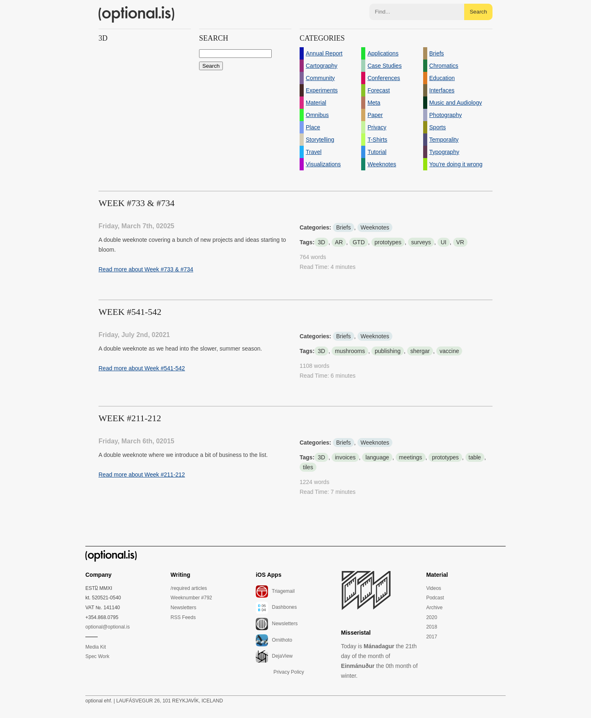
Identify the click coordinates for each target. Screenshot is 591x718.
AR (339, 242)
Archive (434, 607)
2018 (431, 627)
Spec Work (97, 656)
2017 (431, 637)
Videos (433, 588)
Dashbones (276, 607)
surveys (421, 242)
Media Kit (95, 647)
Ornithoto (274, 640)
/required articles (189, 588)
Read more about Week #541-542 (141, 368)
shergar (420, 351)
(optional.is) (136, 14)
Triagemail (275, 591)
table (475, 457)
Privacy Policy (288, 672)
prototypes (388, 242)
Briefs (343, 227)
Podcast (435, 598)
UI (444, 242)
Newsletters (184, 607)
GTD (359, 242)
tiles (308, 467)
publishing (388, 351)
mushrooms (350, 351)
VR (460, 242)
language (377, 457)
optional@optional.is (107, 627)
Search (478, 12)
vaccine (449, 351)
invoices (345, 457)
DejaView (274, 656)
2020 (431, 617)
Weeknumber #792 (191, 598)
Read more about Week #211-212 (141, 474)
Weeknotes (375, 227)
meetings (410, 457)
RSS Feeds (183, 617)
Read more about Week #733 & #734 (145, 269)
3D (321, 242)
